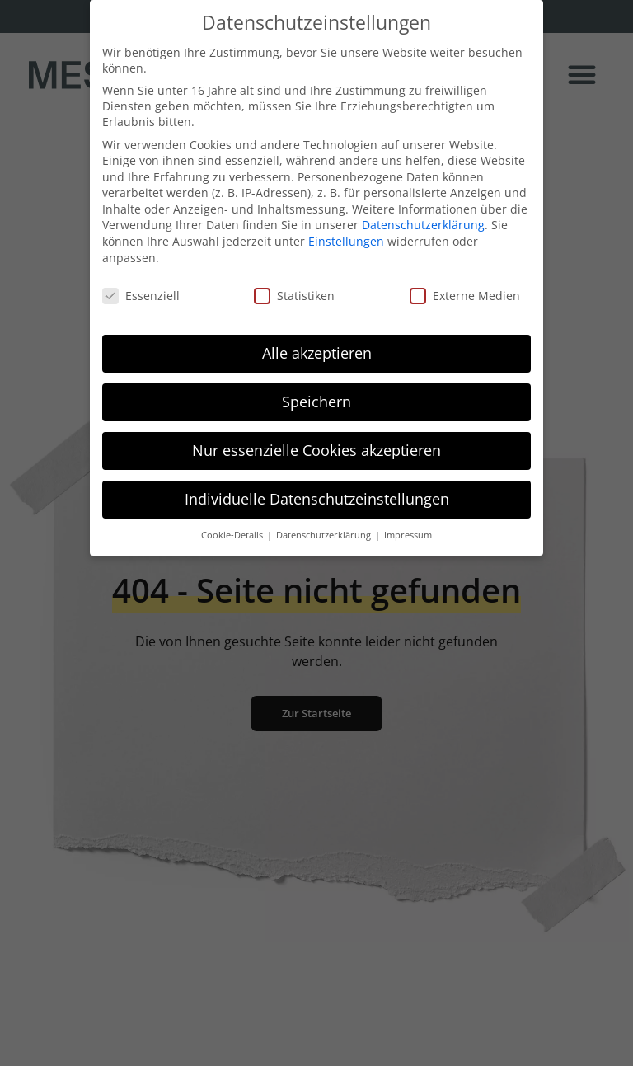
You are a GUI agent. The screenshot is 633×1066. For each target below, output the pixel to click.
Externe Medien (465, 290)
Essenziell (141, 290)
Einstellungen (346, 235)
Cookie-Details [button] (233, 529)
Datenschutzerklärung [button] (324, 529)
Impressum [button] (408, 529)
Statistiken (294, 290)
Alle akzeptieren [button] (317, 347)
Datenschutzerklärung (423, 220)
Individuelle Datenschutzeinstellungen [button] (317, 493)
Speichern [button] (316, 396)
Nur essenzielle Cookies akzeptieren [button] (316, 444)
